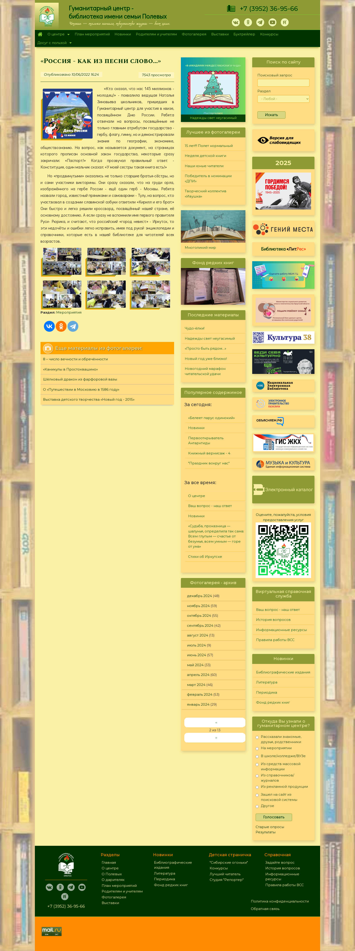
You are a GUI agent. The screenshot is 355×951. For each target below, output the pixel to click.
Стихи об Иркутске (205, 556)
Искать (271, 115)
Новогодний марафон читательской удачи (205, 371)
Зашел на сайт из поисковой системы (276, 797)
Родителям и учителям (156, 34)
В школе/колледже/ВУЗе (281, 756)
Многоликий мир (200, 247)
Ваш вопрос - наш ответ (210, 506)
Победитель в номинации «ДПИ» (208, 178)
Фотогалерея (194, 34)
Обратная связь (265, 909)
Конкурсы (269, 34)
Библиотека (283, 249)
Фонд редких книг (273, 702)
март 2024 (196, 685)
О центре (57, 34)
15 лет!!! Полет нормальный (209, 146)
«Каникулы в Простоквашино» (70, 369)
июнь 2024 (196, 655)
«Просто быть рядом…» (205, 348)
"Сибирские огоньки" (229, 862)
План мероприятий (92, 34)
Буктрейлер (244, 34)
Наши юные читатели (204, 166)
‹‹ (216, 722)
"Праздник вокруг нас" (209, 463)
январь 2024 (198, 704)
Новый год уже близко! (206, 358)
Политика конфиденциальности (280, 901)
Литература (266, 682)
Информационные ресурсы (281, 630)
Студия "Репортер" (227, 880)
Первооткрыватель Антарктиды (205, 440)
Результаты (266, 832)
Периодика (266, 692)
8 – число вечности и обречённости (75, 359)
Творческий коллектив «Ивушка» (205, 193)
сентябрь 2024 (200, 625)
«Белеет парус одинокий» (211, 418)
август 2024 (197, 635)
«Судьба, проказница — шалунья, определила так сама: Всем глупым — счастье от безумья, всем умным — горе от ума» (216, 536)
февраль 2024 (199, 694)
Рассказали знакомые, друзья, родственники (278, 739)
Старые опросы (270, 827)
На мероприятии (274, 749)
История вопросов (273, 619)
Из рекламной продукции (282, 787)
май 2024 (195, 665)
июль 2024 (196, 645)
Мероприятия (69, 312)
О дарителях (113, 880)
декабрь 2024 (199, 596)
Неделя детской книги (205, 156)
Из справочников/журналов (275, 778)
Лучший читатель (225, 874)
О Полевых (112, 874)
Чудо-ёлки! (194, 328)
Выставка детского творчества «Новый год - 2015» (88, 399)
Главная (40, 34)
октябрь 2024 (199, 615)
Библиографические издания (283, 672)
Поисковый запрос (274, 75)
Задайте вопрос (280, 862)
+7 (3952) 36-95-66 (269, 8)
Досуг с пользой (53, 43)
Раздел (264, 91)
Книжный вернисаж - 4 (209, 453)
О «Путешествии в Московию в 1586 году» (81, 389)
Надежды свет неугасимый (213, 118)
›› (216, 737)
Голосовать (274, 817)
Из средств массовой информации (278, 766)
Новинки (123, 34)
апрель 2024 (198, 675)
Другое (265, 806)
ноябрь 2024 (198, 606)
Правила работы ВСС (275, 640)
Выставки (220, 34)
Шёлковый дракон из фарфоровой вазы (80, 379)
